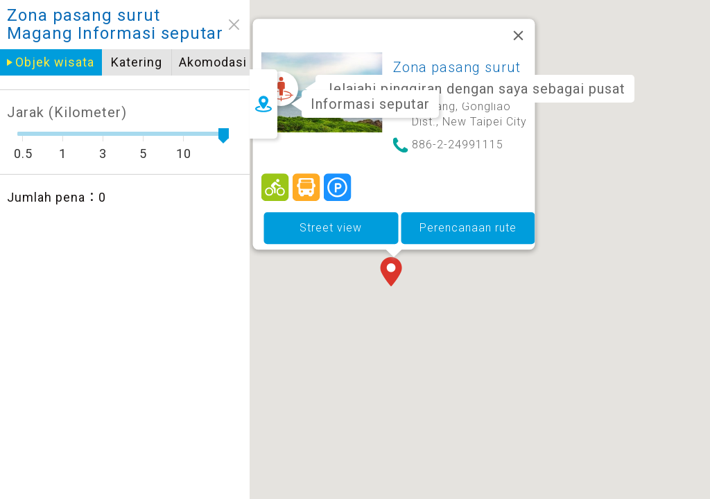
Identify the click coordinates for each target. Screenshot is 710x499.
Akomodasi (173, 62)
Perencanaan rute (504, 205)
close (194, 24)
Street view (367, 205)
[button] (430, 251)
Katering (97, 62)
